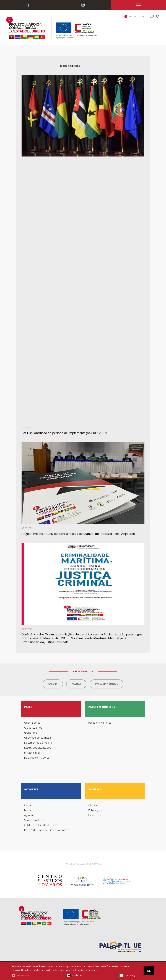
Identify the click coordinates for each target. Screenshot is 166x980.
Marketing (130, 975)
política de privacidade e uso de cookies (38, 970)
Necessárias (23, 975)
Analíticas (77, 975)
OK (149, 971)
